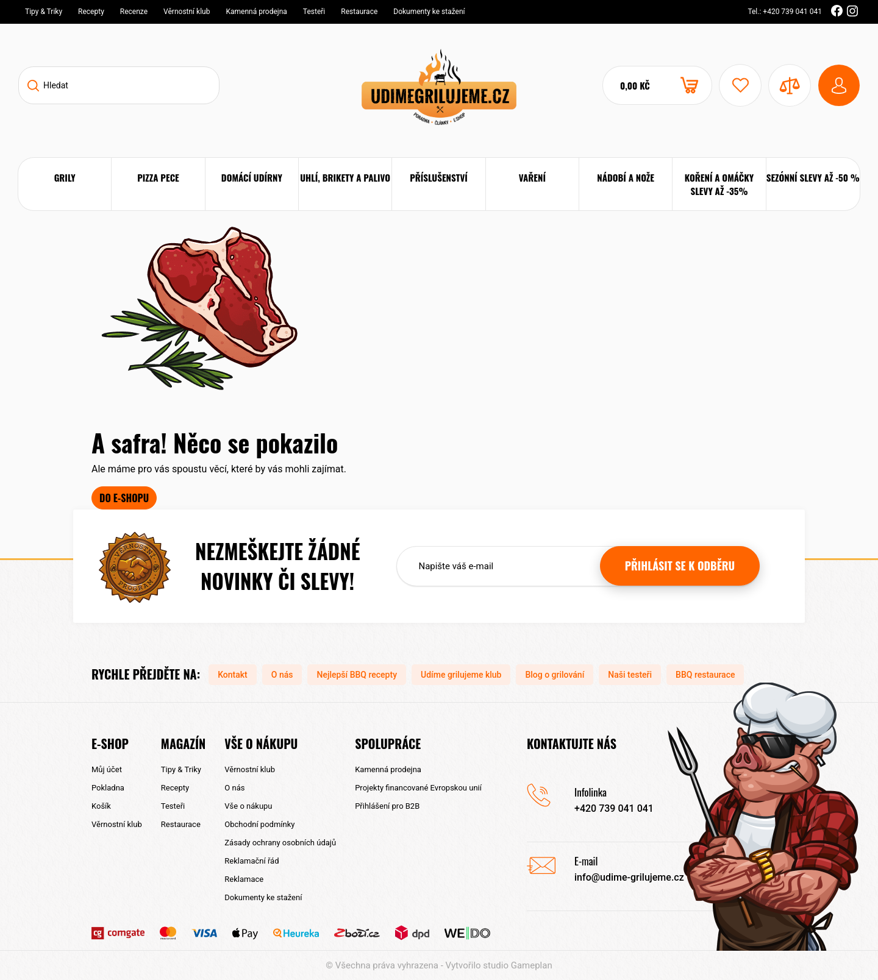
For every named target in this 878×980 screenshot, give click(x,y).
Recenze (134, 11)
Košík (101, 806)
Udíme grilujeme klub (461, 675)
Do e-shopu (124, 498)
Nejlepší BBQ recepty (356, 675)
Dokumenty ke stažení (429, 11)
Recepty (91, 11)
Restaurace (359, 11)
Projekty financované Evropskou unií (418, 787)
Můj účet (106, 769)
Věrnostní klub (186, 11)
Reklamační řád (251, 860)
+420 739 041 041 (614, 808)
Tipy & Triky (43, 11)
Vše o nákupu (248, 806)
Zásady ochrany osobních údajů (280, 842)
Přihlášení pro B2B (387, 806)
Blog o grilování (554, 675)
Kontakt (233, 675)
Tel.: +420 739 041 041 (785, 11)
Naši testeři (630, 675)
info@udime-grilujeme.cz (629, 877)
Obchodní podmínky (259, 824)
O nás (282, 675)
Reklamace (243, 879)
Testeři (314, 11)
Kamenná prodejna (256, 11)
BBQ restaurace (705, 675)
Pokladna (107, 787)
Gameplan (531, 965)
